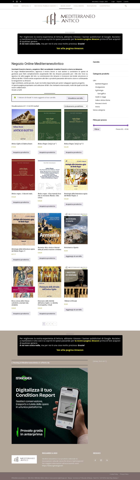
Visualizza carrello (75, 98)
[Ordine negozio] (76, 106)
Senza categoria (99, 110)
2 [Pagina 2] (46, 324)
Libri (94, 80)
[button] (125, 6)
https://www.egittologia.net (52, 465)
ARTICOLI (26, 6)
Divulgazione (100, 87)
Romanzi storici (101, 103)
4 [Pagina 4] (52, 324)
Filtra (97, 129)
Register (119, 1)
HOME (15, 6)
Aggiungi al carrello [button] (74, 256)
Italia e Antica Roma (102, 100)
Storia (97, 107)
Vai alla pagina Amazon (70, 48)
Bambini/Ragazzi (101, 84)
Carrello (126, 1)
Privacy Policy (124, 474)
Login (113, 1)
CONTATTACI (105, 6)
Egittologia (99, 90)
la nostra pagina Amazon (87, 39)
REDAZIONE (92, 6)
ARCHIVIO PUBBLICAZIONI (46, 6)
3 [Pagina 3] (49, 324)
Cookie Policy (114, 474)
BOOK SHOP (66, 6)
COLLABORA (79, 6)
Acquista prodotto (21, 152)
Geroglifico (102, 93)
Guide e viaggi (100, 97)
